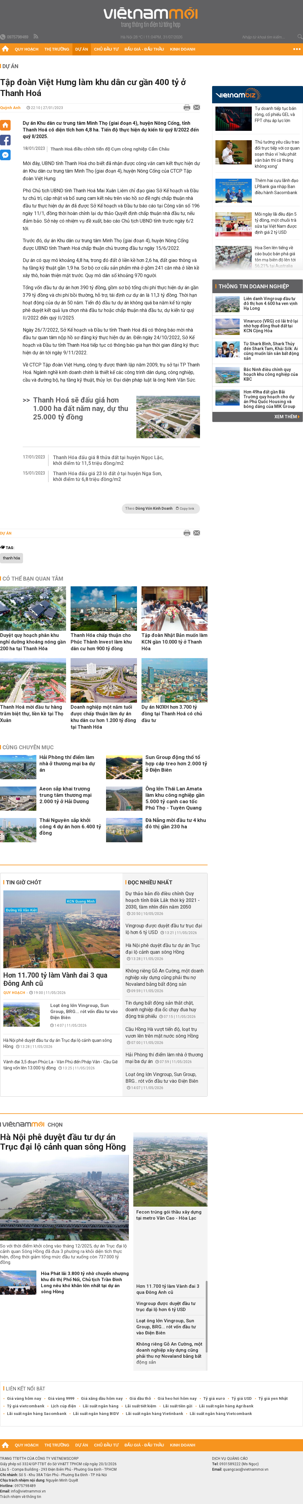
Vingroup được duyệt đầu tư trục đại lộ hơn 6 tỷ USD (165, 1306)
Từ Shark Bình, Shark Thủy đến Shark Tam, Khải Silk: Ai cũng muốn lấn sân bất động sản (271, 351)
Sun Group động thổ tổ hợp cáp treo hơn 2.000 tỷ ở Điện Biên (176, 763)
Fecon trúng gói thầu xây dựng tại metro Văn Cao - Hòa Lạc (168, 1215)
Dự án (81, 49)
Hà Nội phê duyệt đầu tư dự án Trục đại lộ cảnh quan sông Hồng (63, 1142)
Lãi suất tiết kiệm (140, 1406)
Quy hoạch (26, 49)
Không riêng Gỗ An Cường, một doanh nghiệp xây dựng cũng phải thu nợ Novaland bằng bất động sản (164, 977)
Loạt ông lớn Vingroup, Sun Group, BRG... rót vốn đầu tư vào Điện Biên (84, 1011)
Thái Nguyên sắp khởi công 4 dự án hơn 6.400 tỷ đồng (70, 826)
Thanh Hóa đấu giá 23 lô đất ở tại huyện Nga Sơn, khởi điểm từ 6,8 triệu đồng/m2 (107, 476)
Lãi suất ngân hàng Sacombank (36, 1413)
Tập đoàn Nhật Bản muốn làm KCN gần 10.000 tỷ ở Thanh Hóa (175, 641)
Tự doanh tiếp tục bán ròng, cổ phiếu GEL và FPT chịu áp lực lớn (275, 114)
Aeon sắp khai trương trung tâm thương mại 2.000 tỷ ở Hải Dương (65, 795)
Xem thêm (287, 416)
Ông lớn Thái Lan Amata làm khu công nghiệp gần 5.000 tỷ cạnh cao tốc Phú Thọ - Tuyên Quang (175, 798)
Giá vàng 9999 (61, 1398)
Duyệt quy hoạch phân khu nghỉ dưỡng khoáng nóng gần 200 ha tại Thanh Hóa (33, 641)
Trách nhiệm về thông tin (20, 1497)
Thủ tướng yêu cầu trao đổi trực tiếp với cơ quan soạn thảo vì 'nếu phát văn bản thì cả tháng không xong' (277, 154)
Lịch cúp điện (63, 1406)
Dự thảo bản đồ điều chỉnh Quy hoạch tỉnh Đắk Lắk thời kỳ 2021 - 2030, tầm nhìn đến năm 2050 (162, 900)
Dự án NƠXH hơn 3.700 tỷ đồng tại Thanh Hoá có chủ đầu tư (172, 713)
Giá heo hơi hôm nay (177, 1398)
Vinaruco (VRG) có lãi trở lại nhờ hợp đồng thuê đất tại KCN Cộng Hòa (271, 326)
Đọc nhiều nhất (150, 882)
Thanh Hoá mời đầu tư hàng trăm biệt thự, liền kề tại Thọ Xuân (31, 713)
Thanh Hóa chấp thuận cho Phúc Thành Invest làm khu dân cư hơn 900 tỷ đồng (101, 641)
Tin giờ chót (24, 882)
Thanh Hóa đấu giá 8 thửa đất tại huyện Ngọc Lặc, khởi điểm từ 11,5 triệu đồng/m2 (108, 460)
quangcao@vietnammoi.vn (245, 1469)
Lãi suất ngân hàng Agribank (226, 1406)
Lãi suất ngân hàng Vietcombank (221, 1413)
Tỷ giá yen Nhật (273, 1398)
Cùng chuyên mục (28, 747)
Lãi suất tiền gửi (177, 1406)
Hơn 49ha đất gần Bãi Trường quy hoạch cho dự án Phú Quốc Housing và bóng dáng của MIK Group (269, 399)
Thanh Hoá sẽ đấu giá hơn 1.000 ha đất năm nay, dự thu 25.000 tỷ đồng (80, 408)
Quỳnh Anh (10, 107)
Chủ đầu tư (106, 49)
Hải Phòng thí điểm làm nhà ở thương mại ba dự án (67, 763)
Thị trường (57, 49)
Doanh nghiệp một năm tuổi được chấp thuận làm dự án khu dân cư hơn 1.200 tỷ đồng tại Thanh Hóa (103, 717)
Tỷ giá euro (214, 1398)
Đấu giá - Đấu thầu (144, 49)
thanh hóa (11, 558)
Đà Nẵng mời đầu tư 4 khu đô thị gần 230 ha (175, 823)
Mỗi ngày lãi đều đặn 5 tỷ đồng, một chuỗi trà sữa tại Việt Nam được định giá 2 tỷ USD (276, 223)
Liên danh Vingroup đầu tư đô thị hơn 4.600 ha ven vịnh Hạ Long (271, 303)
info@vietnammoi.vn (28, 1491)
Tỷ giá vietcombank (25, 1406)
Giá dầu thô (140, 1398)
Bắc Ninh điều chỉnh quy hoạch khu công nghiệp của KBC (271, 374)
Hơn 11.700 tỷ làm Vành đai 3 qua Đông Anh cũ (55, 979)
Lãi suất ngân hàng (100, 1406)
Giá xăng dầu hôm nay (102, 1398)
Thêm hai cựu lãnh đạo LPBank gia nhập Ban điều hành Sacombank (276, 186)
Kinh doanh (182, 49)
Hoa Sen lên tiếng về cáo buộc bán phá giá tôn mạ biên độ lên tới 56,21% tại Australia (275, 256)
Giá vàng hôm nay (24, 1398)
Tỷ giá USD (241, 1398)
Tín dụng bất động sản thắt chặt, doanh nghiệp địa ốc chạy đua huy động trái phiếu (160, 1009)
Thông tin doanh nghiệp (253, 286)
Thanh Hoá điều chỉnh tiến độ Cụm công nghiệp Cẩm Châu (110, 149)
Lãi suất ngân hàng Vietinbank (154, 1413)
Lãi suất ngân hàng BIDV (96, 1413)
